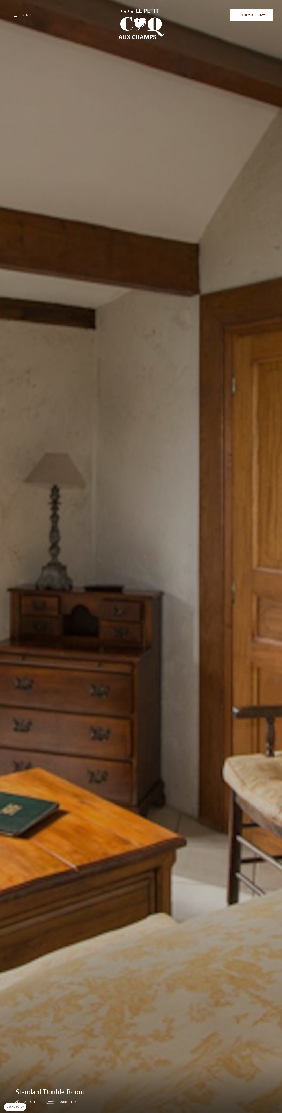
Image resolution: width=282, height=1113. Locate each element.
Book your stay (251, 15)
